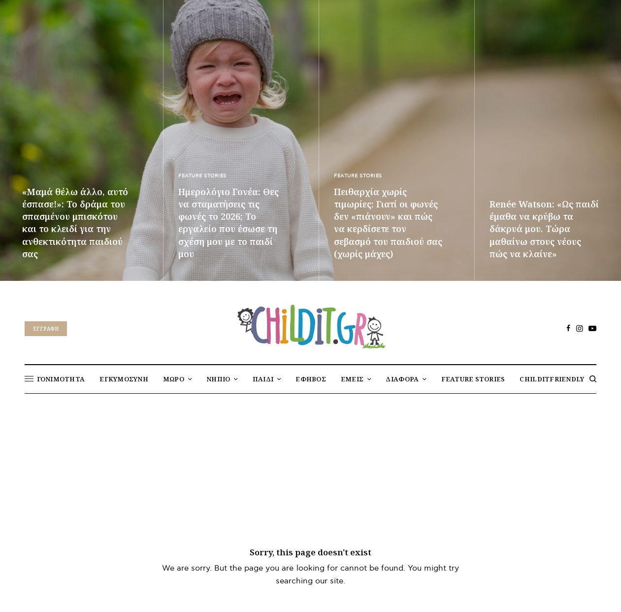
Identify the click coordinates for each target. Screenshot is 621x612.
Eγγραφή (46, 328)
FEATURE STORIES (202, 176)
